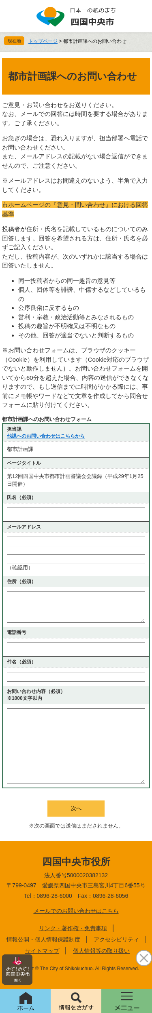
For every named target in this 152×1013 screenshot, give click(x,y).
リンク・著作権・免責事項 (73, 928)
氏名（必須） (21, 497)
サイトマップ (42, 951)
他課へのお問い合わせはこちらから (46, 436)
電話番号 (16, 632)
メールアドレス (24, 527)
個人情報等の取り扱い (101, 951)
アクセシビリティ (116, 939)
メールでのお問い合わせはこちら (76, 911)
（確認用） (20, 567)
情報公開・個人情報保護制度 (43, 939)
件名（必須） (21, 662)
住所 (21, 581)
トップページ (43, 41)
